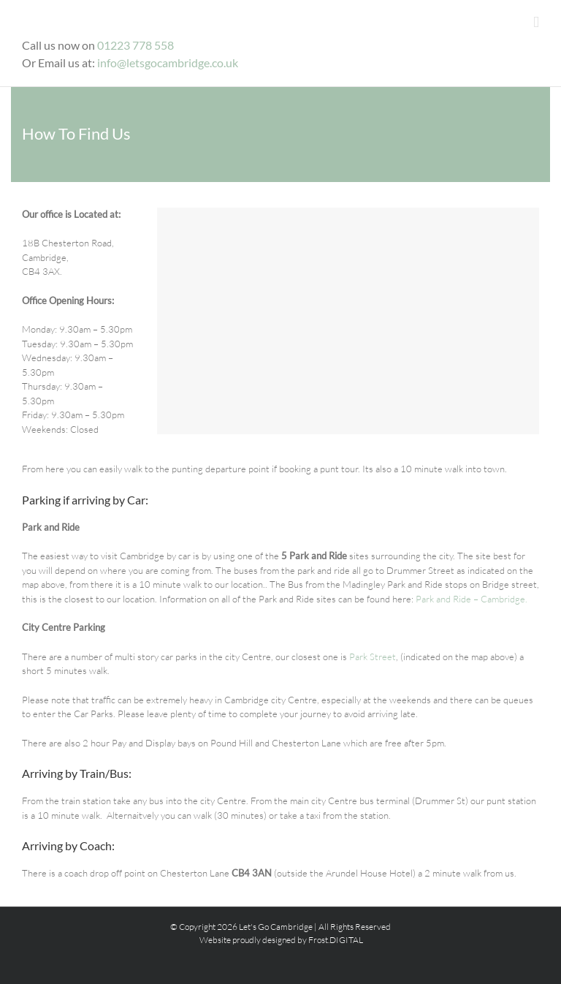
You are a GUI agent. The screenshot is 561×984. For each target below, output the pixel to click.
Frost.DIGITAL (335, 939)
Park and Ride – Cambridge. (471, 599)
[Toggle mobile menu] (536, 22)
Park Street (372, 656)
